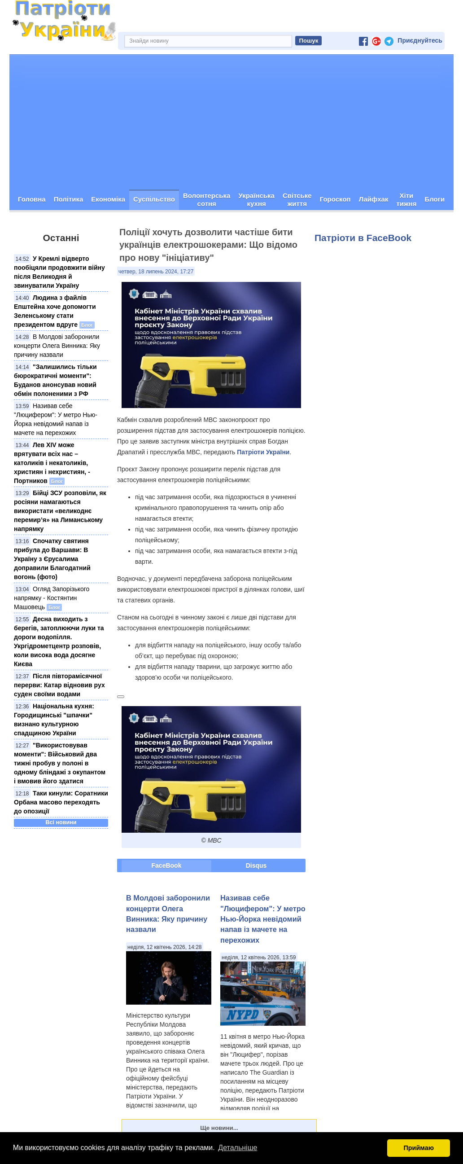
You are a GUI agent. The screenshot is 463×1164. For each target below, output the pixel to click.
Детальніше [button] (237, 1147)
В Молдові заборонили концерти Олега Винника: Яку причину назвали (57, 345)
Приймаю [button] (418, 1147)
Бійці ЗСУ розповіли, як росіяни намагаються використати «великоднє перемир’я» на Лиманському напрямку (60, 510)
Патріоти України (263, 452)
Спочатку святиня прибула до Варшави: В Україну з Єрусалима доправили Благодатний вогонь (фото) (52, 558)
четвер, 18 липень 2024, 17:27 (155, 271)
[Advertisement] (231, 122)
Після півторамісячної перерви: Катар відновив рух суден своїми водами (59, 685)
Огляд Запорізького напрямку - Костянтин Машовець (51, 598)
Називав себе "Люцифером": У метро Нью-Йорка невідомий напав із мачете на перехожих (263, 919)
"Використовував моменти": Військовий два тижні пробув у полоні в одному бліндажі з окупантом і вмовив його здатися (59, 763)
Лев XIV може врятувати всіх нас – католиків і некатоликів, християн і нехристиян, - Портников (52, 462)
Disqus (256, 865)
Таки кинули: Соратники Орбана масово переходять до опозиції (61, 802)
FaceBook (167, 865)
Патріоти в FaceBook (362, 238)
